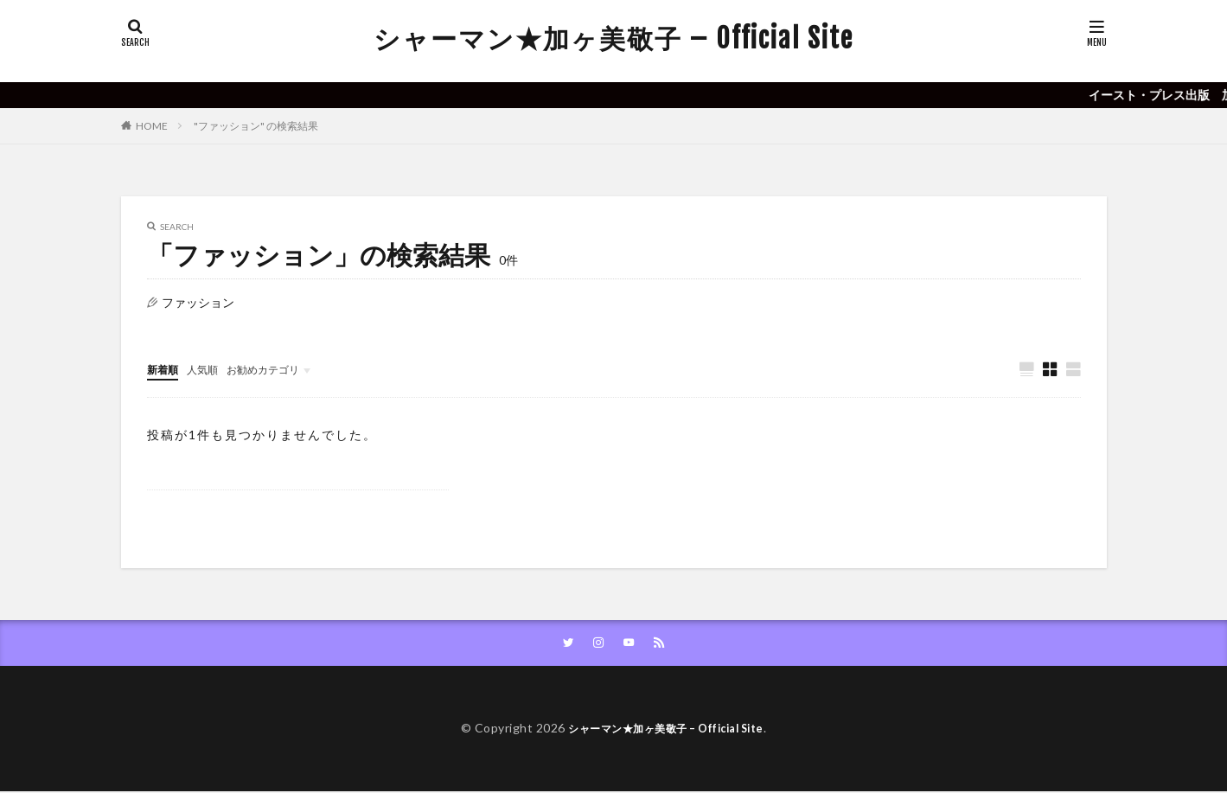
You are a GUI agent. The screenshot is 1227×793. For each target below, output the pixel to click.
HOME (152, 125)
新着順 (165, 368)
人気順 (210, 368)
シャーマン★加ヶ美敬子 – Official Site (613, 39)
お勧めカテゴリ (279, 368)
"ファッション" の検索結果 (256, 125)
